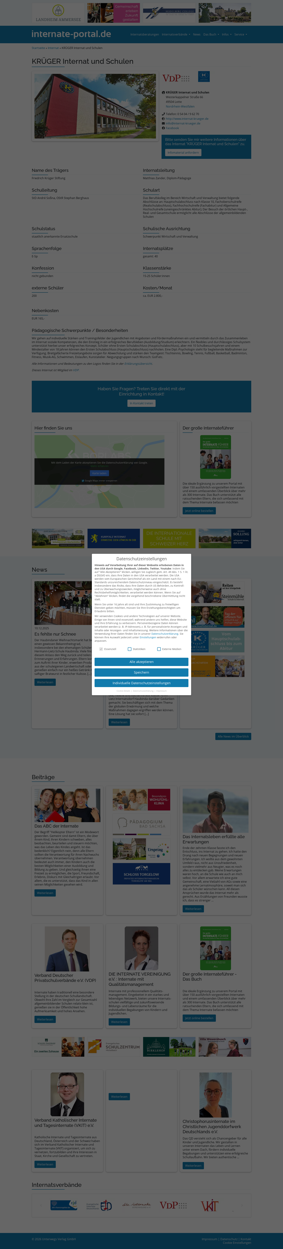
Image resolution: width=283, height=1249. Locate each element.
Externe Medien (169, 645)
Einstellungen (148, 633)
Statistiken (136, 645)
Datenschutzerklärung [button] (143, 686)
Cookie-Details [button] (124, 686)
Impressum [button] (161, 686)
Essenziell (107, 645)
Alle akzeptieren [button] (142, 657)
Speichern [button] (141, 668)
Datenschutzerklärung (164, 629)
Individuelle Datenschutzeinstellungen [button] (142, 679)
